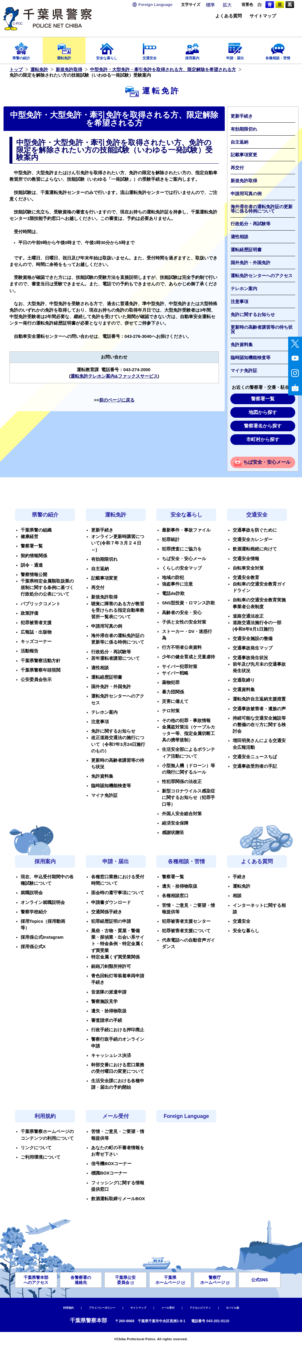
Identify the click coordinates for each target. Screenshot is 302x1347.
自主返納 (239, 142)
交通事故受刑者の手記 (255, 766)
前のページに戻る (116, 400)
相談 (237, 895)
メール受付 (115, 1116)
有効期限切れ (244, 129)
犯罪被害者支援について (186, 930)
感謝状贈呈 (173, 832)
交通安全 (149, 49)
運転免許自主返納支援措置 (259, 699)
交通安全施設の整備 (253, 638)
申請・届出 (235, 49)
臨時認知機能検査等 (250, 357)
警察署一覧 (263, 398)
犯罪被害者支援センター (186, 921)
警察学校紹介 (34, 911)
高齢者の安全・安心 (182, 612)
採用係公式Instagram (42, 937)
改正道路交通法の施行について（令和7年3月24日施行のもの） (118, 744)
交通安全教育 (246, 577)
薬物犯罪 (171, 682)
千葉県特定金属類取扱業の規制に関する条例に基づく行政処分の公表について (47, 587)
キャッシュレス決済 (111, 1055)
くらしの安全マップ (182, 568)
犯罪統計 (171, 539)
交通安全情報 (246, 558)
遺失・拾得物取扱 (109, 1011)
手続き (239, 876)
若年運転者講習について (115, 658)
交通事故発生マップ (253, 648)
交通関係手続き (106, 911)
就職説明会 (32, 892)
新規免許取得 (69, 69)
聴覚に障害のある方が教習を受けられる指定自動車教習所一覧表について (117, 610)
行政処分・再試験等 (250, 223)
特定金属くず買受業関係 (115, 957)
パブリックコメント (40, 603)
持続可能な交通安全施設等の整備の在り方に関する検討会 (259, 724)
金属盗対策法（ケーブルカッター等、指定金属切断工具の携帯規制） (188, 733)
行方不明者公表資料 (182, 647)
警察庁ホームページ (214, 1280)
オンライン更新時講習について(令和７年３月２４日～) (117, 543)
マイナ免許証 (244, 370)
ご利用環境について (40, 1157)
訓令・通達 (32, 565)
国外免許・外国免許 (250, 262)
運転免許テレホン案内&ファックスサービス (114, 376)
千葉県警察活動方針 (40, 660)
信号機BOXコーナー (111, 1163)
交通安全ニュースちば (255, 756)
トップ (16, 69)
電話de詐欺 (173, 593)
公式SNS (259, 1279)
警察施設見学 (104, 1001)
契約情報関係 (34, 555)
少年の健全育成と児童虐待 (188, 656)
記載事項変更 (244, 154)
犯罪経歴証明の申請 (111, 921)
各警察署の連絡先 (80, 1280)
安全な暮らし (107, 49)
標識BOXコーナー (109, 1173)
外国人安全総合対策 (182, 813)
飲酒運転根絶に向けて (255, 549)
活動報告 (29, 651)
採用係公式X (33, 946)
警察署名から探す (263, 425)
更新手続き (242, 116)
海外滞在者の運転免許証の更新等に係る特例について (262, 208)
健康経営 (29, 536)
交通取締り (244, 680)
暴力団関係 (173, 692)
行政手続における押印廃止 (117, 1029)
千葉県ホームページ (170, 1280)
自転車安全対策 (248, 568)
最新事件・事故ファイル (186, 530)
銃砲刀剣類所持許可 (111, 966)
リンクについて (36, 1147)
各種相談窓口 (175, 895)
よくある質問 (228, 16)
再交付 (237, 167)
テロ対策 (171, 710)
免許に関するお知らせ (253, 314)
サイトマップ (263, 16)
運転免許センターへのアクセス (262, 275)
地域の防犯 (173, 577)
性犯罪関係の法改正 (182, 781)
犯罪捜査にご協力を (182, 549)
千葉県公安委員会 (125, 1280)
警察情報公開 (34, 574)
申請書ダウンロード (111, 902)
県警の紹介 (21, 49)
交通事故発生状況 (250, 657)
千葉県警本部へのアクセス (36, 1280)
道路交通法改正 (248, 616)
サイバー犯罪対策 (179, 666)
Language (155, 4)
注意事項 (239, 301)
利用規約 (45, 1116)
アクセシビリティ (200, 1307)
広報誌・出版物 (36, 632)
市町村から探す (262, 439)
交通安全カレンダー (253, 539)
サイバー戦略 (175, 673)
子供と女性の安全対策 (184, 622)
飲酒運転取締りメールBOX (118, 1198)
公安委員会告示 (36, 679)
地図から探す (263, 412)
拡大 (227, 5)
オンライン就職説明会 (43, 902)
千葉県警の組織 (36, 530)
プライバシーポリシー (102, 1307)
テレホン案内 (244, 288)
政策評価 (29, 613)
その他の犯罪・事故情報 (186, 720)
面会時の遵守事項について (117, 892)
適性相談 (239, 236)
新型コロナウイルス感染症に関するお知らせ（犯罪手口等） (188, 797)
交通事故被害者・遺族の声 (259, 708)
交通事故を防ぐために (255, 530)
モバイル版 (232, 1307)
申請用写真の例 (246, 193)
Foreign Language (186, 1116)
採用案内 (192, 49)
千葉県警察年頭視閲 (40, 670)
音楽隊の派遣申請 (109, 992)
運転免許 (64, 49)
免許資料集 (242, 344)
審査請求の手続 (106, 1020)
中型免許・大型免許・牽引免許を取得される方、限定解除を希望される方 (163, 69)
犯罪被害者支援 (36, 622)
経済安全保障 (175, 823)
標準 (210, 5)
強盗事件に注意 (177, 584)
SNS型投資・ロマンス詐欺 (188, 603)
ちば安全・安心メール (266, 462)
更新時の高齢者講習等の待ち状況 (262, 329)
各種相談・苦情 (277, 49)
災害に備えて (175, 701)
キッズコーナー (36, 641)
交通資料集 (244, 689)
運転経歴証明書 (246, 249)
